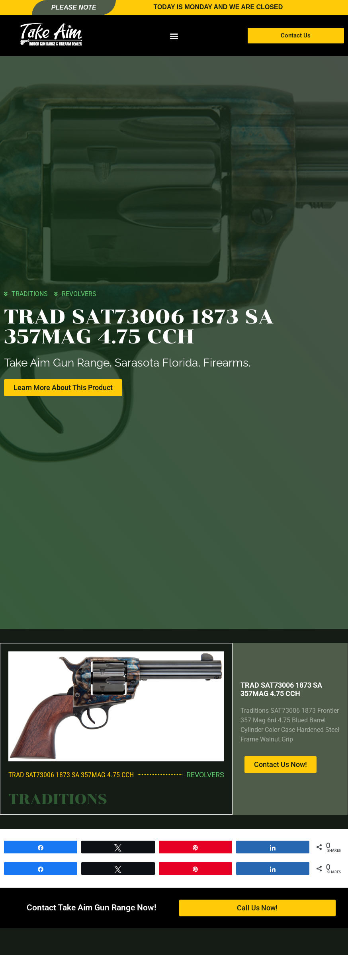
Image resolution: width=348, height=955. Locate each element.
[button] (173, 35)
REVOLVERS (79, 294)
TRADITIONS (30, 294)
